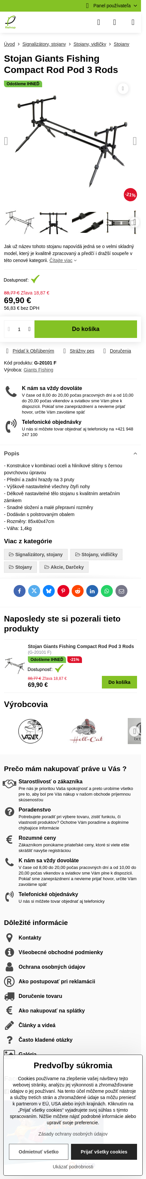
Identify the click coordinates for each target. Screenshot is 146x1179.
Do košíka (86, 329)
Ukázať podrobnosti (73, 1166)
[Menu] (133, 22)
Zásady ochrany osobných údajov (73, 1134)
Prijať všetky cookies (104, 1151)
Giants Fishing (38, 369)
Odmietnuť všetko (38, 1151)
